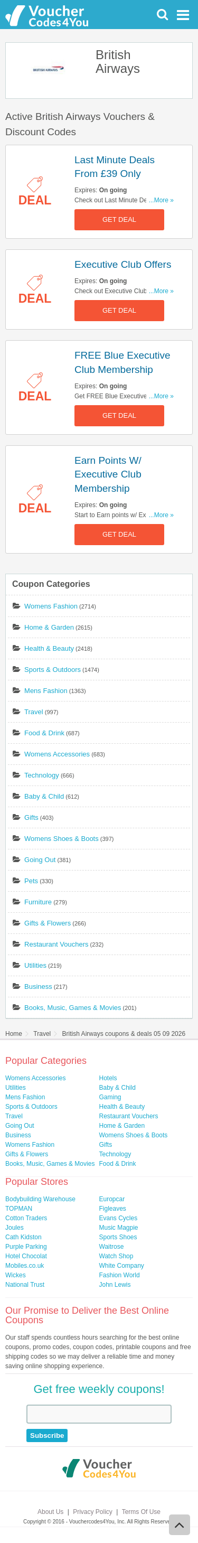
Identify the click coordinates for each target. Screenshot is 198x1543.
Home (13, 1033)
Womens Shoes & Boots (61, 839)
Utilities (35, 965)
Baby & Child (44, 796)
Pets (31, 881)
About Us (50, 1512)
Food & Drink (44, 733)
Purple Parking (26, 1246)
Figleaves (112, 1208)
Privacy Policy (92, 1512)
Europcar (112, 1199)
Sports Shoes (118, 1237)
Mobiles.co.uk (24, 1265)
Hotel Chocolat (26, 1256)
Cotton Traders (26, 1218)
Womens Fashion (51, 606)
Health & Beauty (49, 648)
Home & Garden (49, 627)
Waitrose (111, 1246)
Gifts (31, 817)
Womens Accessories (57, 754)
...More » (161, 200)
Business (38, 986)
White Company (121, 1265)
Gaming (110, 1097)
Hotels (108, 1078)
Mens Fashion (46, 691)
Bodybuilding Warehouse (40, 1199)
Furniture (38, 902)
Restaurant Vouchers (56, 944)
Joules (14, 1227)
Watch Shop (116, 1256)
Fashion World (119, 1275)
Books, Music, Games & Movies (72, 1008)
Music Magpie (118, 1227)
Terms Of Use (141, 1512)
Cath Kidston (23, 1237)
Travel (33, 712)
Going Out (39, 860)
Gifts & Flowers (47, 923)
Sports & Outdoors (52, 670)
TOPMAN (18, 1208)
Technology (41, 775)
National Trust (24, 1284)
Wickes (15, 1275)
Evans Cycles (118, 1218)
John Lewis (115, 1284)
